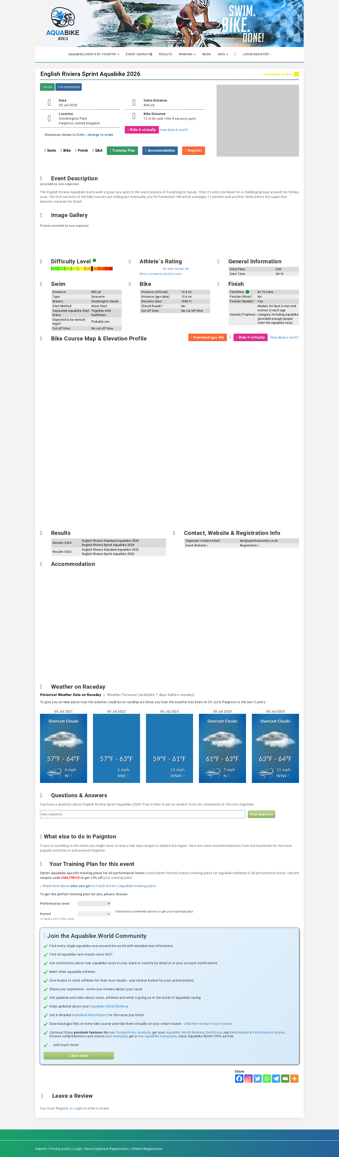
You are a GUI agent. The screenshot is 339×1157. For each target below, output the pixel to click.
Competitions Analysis (133, 1032)
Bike (66, 150)
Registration (249, 545)
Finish (81, 150)
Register (62, 1108)
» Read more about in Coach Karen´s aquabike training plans (98, 886)
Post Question (261, 814)
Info (223, 54)
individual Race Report (89, 1015)
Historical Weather (70, 695)
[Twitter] (258, 1078)
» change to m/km (99, 135)
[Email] (285, 1078)
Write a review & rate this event (160, 274)
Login (78, 1108)
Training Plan (122, 150)
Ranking (187, 54)
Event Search (139, 54)
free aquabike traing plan (157, 1036)
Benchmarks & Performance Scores (257, 1032)
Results (165, 54)
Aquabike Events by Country (94, 54)
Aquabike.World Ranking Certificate (194, 1032)
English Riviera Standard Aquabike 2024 (110, 540)
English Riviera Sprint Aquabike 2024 (108, 545)
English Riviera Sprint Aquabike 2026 (90, 74)
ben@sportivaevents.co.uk (259, 540)
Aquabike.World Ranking (109, 1006)
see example (116, 1036)
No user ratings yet (176, 268)
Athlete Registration (147, 1149)
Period (57, 916)
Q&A (98, 150)
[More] (294, 1078)
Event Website (197, 545)
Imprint (41, 1149)
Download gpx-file (207, 337)
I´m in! (47, 87)
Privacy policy (60, 1149)
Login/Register (256, 54)
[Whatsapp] (267, 1078)
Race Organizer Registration (107, 1149)
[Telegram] (276, 1078)
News (206, 54)
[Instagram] (248, 1078)
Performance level (55, 903)
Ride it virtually (142, 130)
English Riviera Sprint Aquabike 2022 (108, 554)
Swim (50, 150)
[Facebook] (239, 1078)
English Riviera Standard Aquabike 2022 (110, 549)
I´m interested (68, 87)
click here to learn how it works (208, 1024)
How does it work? (174, 130)
